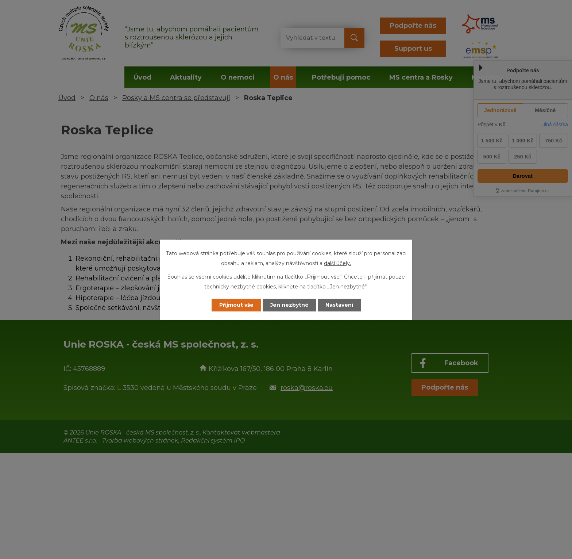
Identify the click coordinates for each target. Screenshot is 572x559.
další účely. (337, 263)
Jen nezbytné (289, 305)
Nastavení (339, 305)
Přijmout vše (236, 305)
